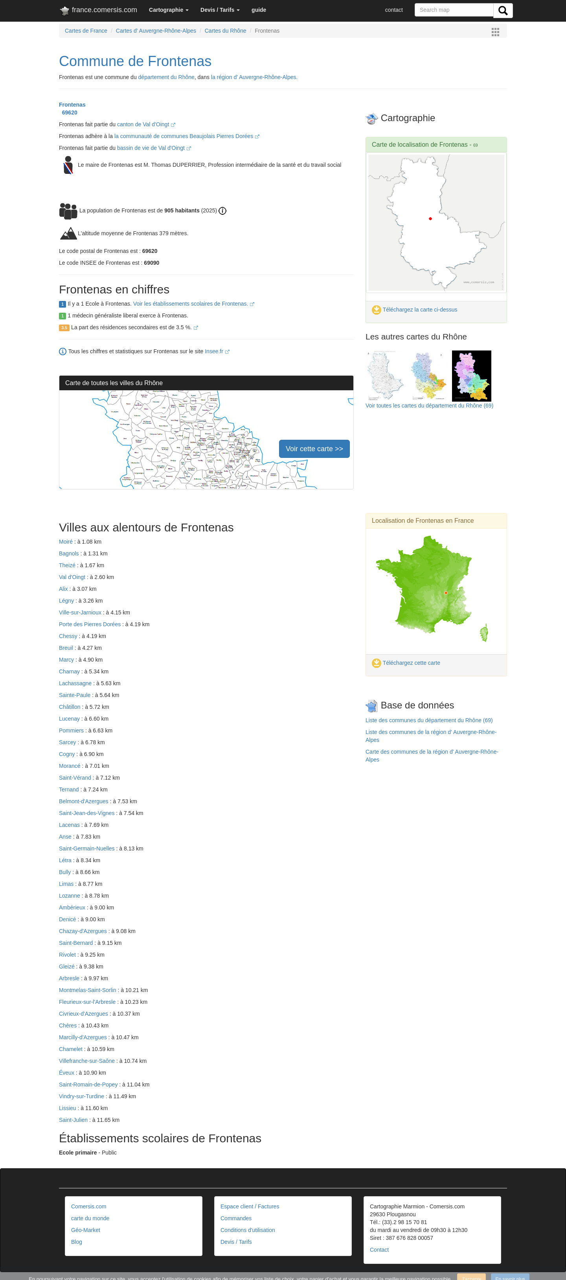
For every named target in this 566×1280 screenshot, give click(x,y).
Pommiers (72, 730)
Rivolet (68, 955)
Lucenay (70, 719)
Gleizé (67, 966)
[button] (169, 10)
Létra (66, 860)
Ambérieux (73, 907)
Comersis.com (88, 1206)
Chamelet (71, 1049)
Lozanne (70, 896)
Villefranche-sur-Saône (87, 1061)
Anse (66, 837)
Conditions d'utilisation (248, 1230)
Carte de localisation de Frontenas (420, 144)
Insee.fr (217, 351)
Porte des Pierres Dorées (90, 624)
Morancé (70, 766)
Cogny (67, 754)
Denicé (68, 919)
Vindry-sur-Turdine (82, 1096)
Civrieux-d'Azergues (84, 1014)
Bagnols (69, 553)
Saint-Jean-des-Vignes (87, 813)
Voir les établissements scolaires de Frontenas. (193, 304)
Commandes (236, 1218)
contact (394, 10)
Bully (65, 872)
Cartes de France (86, 31)
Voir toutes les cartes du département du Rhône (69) (429, 405)
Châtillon (70, 707)
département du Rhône (166, 77)
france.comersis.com (98, 11)
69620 (68, 112)
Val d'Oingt (73, 577)
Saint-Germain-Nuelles (87, 848)
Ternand (69, 789)
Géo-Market (85, 1230)
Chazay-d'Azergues (83, 931)
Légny (67, 601)
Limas (67, 884)
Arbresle (70, 978)
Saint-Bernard (76, 943)
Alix (64, 589)
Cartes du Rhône (225, 31)
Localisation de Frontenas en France (423, 520)
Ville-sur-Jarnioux (81, 612)
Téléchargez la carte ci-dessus (415, 309)
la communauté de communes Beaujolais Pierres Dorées (186, 136)
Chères (68, 1025)
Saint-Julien (74, 1120)
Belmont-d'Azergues (84, 801)
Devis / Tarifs (236, 1242)
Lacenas (70, 825)
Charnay (70, 671)
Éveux (67, 1073)
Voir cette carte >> (314, 449)
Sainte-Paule (75, 695)
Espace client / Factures (250, 1206)
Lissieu (68, 1108)
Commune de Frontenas (135, 61)
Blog (76, 1242)
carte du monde (90, 1218)
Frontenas (72, 104)
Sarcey (68, 742)
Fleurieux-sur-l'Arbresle (88, 1002)
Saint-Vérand (76, 778)
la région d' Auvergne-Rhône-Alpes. (254, 77)
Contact (379, 1250)
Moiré (66, 542)
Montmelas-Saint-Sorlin (88, 990)
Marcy (67, 660)
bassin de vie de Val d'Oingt (154, 148)
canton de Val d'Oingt (146, 124)
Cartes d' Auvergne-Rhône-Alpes (156, 31)
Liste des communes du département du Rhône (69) (429, 720)
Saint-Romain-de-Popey (89, 1084)
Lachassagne (76, 683)
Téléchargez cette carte (406, 663)
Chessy (69, 636)
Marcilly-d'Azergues (83, 1037)
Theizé (68, 565)
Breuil (67, 648)
